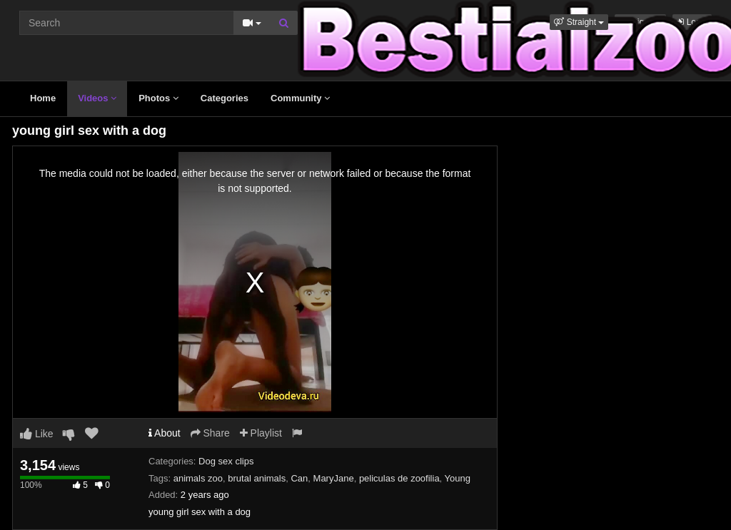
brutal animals (257, 478)
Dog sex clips (225, 461)
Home (43, 98)
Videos (97, 98)
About (164, 433)
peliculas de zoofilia (399, 478)
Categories (224, 98)
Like (37, 433)
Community (300, 98)
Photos (158, 98)
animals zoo (198, 478)
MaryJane (333, 478)
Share (210, 433)
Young (457, 478)
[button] (579, 22)
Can (299, 478)
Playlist (261, 433)
